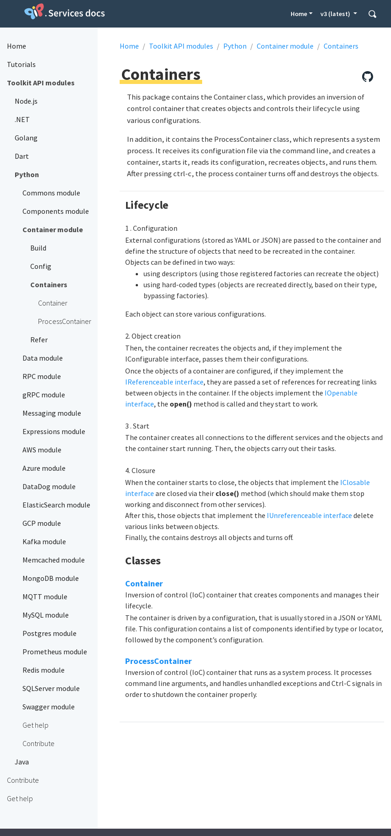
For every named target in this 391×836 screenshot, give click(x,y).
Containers (341, 45)
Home (299, 14)
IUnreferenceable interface (309, 515)
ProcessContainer (158, 661)
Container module (285, 45)
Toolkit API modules (181, 45)
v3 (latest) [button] (336, 14)
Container (144, 583)
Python (235, 45)
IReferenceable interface (164, 381)
